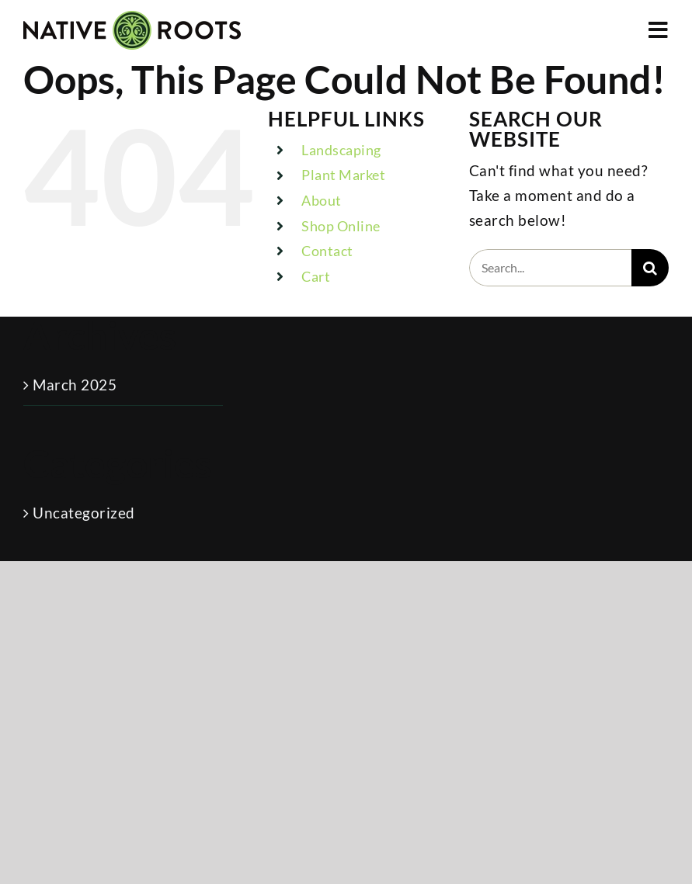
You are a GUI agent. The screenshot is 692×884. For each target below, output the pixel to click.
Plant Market (343, 174)
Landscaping (341, 149)
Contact (327, 250)
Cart (315, 276)
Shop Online (341, 225)
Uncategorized (84, 513)
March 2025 (74, 384)
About (321, 200)
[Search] (650, 267)
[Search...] (550, 267)
